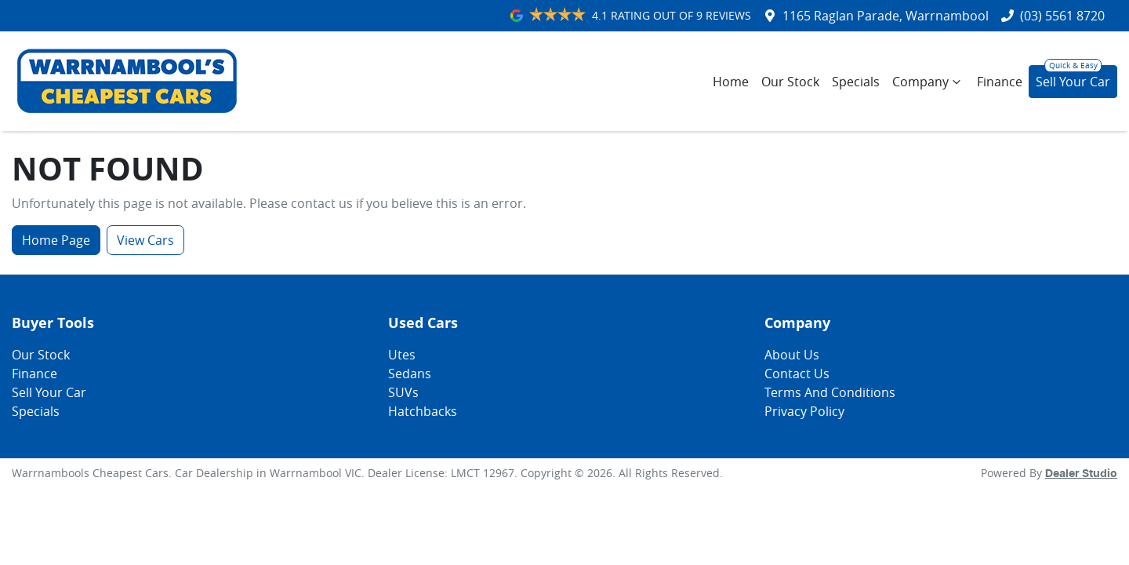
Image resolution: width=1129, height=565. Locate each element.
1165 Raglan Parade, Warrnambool (885, 15)
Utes (402, 354)
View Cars (145, 240)
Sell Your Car (1073, 81)
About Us (791, 354)
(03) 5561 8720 (1062, 15)
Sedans (409, 373)
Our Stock (790, 81)
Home (731, 81)
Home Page (56, 240)
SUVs (403, 392)
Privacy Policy (804, 411)
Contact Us (797, 373)
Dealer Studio (1081, 473)
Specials (856, 81)
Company (928, 81)
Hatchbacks (422, 411)
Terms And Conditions (829, 392)
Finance (999, 81)
